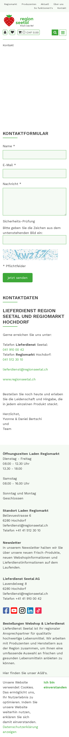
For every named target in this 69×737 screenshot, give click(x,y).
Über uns (58, 4)
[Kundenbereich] (5, 32)
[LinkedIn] (30, 610)
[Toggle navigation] (62, 33)
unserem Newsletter (24, 547)
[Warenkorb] (21, 32)
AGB (40, 673)
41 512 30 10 (31, 530)
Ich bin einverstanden (55, 684)
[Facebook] (6, 610)
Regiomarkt (10, 4)
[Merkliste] (12, 32)
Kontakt (61, 8)
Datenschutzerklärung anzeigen (20, 729)
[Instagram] (22, 610)
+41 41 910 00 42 (28, 598)
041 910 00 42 (13, 349)
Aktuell (45, 4)
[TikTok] (38, 610)
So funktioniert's (43, 8)
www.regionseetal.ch (19, 379)
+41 (19, 530)
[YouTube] (14, 610)
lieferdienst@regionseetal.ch (25, 369)
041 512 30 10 (13, 359)
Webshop (32, 623)
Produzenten (29, 4)
